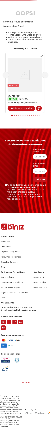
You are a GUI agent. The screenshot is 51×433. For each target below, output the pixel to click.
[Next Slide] (45, 75)
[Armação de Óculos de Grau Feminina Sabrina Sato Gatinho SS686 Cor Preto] (25, 83)
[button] (12, 115)
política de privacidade (24, 187)
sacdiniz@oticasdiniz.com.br (22, 310)
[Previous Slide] (6, 75)
